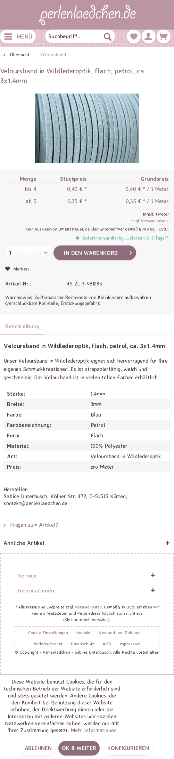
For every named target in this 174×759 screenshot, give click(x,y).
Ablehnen (38, 747)
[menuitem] (18, 36)
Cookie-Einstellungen (48, 632)
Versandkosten (88, 606)
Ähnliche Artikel (23, 542)
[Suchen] (107, 36)
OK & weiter (79, 747)
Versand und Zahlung (120, 632)
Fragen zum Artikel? (30, 524)
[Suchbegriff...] (80, 36)
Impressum (130, 643)
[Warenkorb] (164, 36)
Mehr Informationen (94, 730)
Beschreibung (22, 326)
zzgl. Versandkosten (149, 220)
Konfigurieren (128, 747)
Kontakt (83, 632)
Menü (18, 35)
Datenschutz (82, 643)
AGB (106, 643)
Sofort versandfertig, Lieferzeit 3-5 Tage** (125, 238)
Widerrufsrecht (48, 643)
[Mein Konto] (149, 36)
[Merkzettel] (134, 36)
